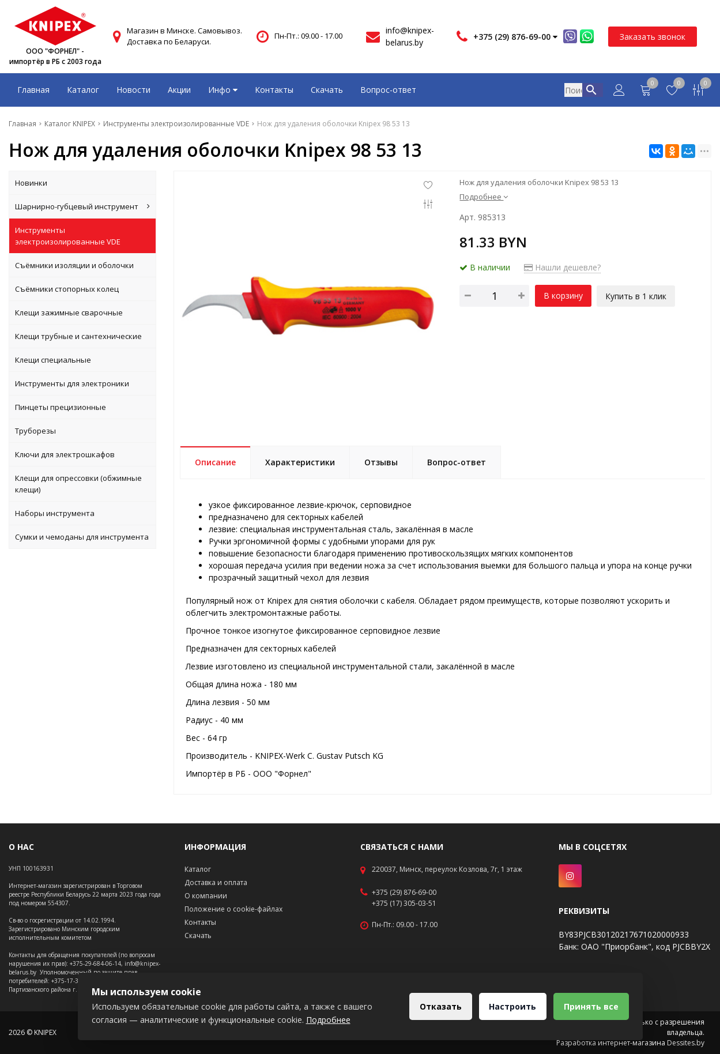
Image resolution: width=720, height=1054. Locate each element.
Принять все (590, 1006)
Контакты (274, 89)
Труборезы (35, 431)
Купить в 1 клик (636, 295)
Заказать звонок (652, 36)
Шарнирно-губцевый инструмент (82, 206)
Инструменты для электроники (72, 383)
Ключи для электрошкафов (65, 454)
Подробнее (483, 196)
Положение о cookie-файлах (233, 909)
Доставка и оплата (215, 882)
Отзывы (381, 462)
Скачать (327, 89)
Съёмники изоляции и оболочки (74, 265)
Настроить (510, 1006)
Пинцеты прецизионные (60, 407)
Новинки (31, 183)
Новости (133, 89)
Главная (33, 89)
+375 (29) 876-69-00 (404, 892)
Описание (215, 462)
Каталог (83, 89)
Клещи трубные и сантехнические (78, 336)
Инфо (223, 89)
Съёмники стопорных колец (67, 289)
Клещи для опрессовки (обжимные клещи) (78, 484)
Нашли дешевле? (562, 267)
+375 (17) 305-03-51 (404, 903)
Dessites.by (685, 1043)
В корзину (563, 295)
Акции (179, 89)
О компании (205, 896)
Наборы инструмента (55, 513)
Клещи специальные (53, 360)
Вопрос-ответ (388, 89)
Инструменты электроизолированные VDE (67, 236)
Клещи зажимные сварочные (69, 312)
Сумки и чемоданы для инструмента (82, 537)
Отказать (437, 1006)
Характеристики (300, 462)
